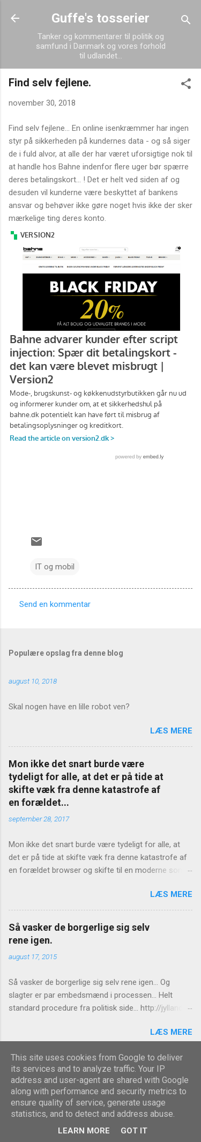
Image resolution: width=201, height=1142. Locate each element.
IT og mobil (55, 567)
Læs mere (171, 731)
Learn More (84, 1131)
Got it (134, 1131)
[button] (186, 85)
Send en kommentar (55, 604)
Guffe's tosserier (100, 18)
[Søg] (186, 21)
